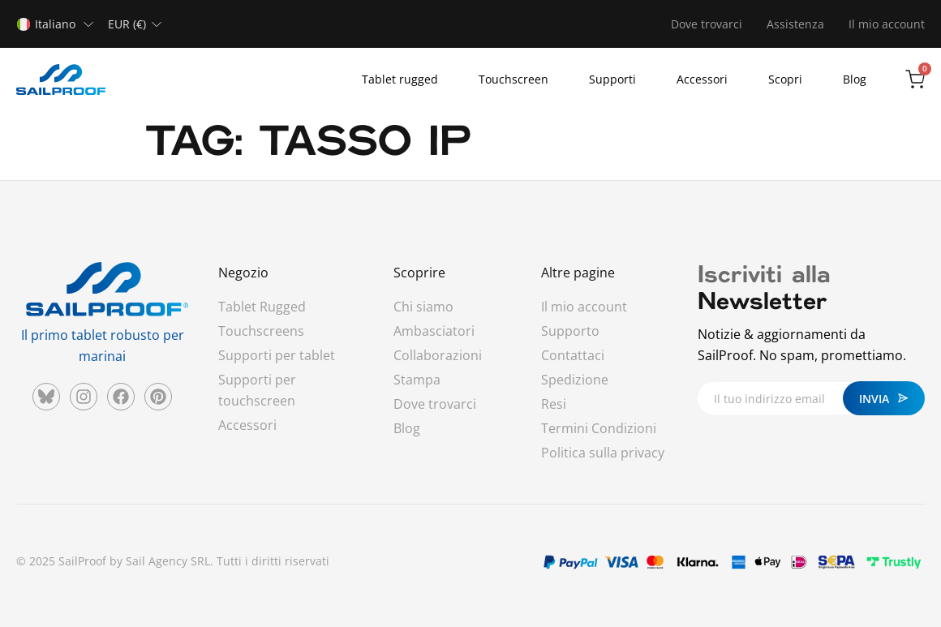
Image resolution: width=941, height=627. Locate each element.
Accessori (702, 79)
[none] (58, 24)
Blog (854, 79)
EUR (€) (127, 24)
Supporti (612, 79)
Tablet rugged (400, 79)
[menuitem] (58, 24)
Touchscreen (513, 79)
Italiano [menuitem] (55, 24)
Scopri (785, 79)
